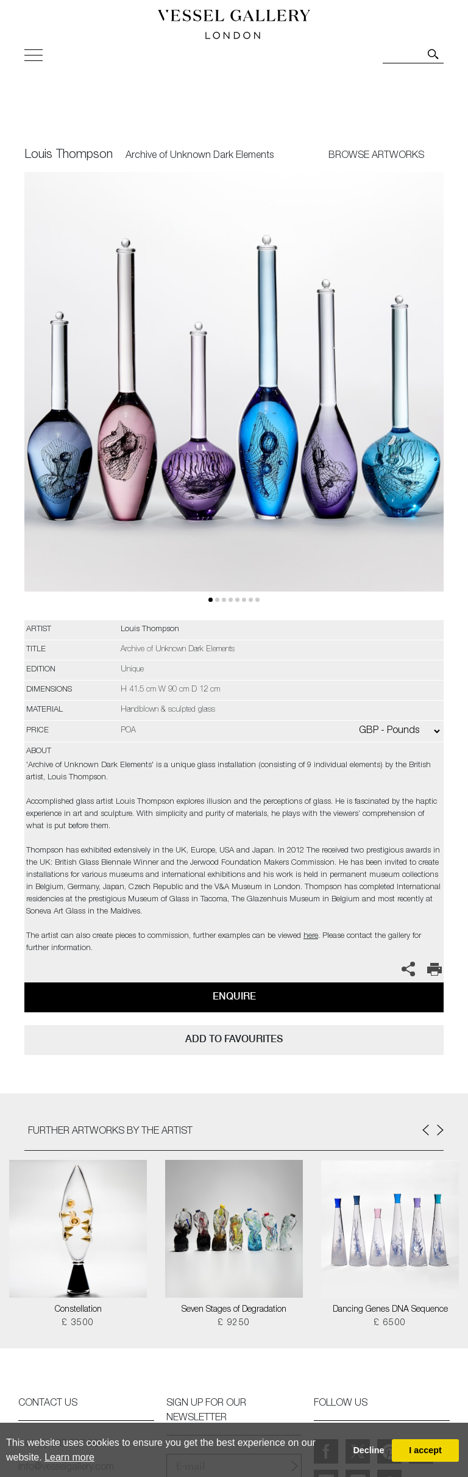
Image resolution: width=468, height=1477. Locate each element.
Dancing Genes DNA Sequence (390, 1310)
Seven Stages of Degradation (234, 1310)
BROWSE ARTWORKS (376, 156)
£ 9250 (234, 1323)
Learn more (69, 1457)
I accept (425, 1450)
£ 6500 (390, 1323)
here (310, 936)
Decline (368, 1450)
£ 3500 (78, 1323)
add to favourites (234, 1039)
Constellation (78, 1310)
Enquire (234, 996)
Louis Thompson (68, 155)
